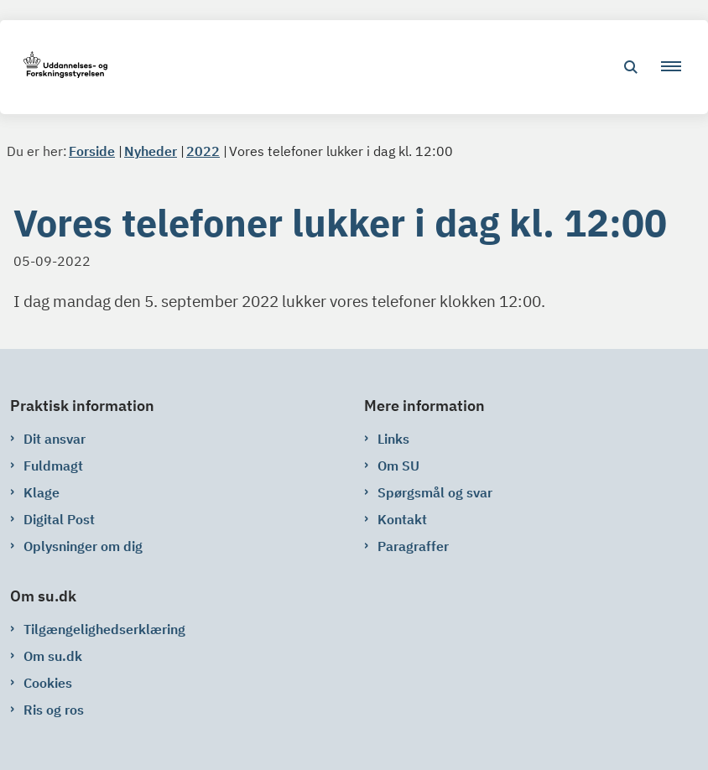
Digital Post (59, 519)
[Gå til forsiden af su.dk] (60, 67)
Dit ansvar (54, 438)
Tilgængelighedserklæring (104, 629)
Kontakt (402, 519)
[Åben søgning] (631, 67)
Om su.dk (52, 656)
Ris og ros (53, 709)
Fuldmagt (53, 465)
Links (393, 438)
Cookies (47, 682)
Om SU (398, 465)
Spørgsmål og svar (434, 492)
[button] (678, 67)
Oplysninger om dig (83, 546)
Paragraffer (413, 546)
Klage (41, 492)
